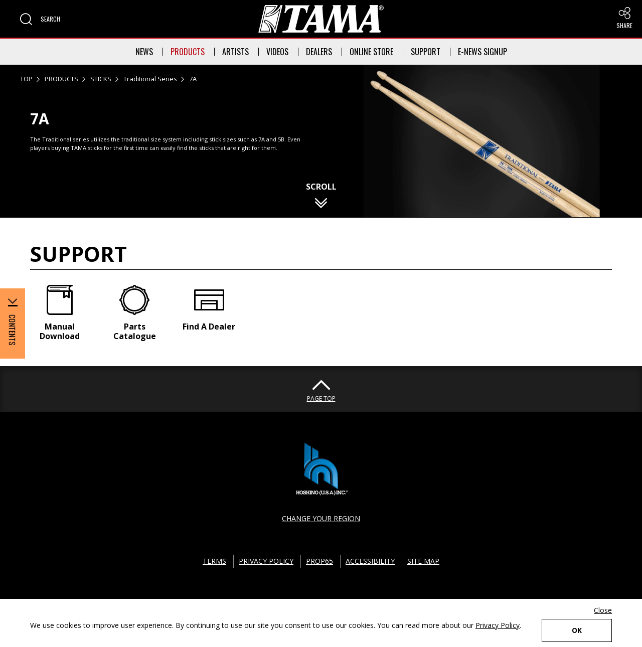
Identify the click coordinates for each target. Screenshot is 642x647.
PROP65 (319, 561)
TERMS (214, 561)
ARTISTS (235, 52)
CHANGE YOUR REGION (321, 518)
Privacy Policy (497, 625)
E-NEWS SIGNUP (482, 52)
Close (603, 610)
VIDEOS (277, 52)
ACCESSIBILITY (370, 561)
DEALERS (319, 52)
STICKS (100, 78)
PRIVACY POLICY (266, 561)
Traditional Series (150, 78)
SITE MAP (423, 561)
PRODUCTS (188, 52)
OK (577, 630)
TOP (26, 78)
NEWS (144, 52)
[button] (40, 19)
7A (193, 78)
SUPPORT (425, 52)
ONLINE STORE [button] (371, 52)
